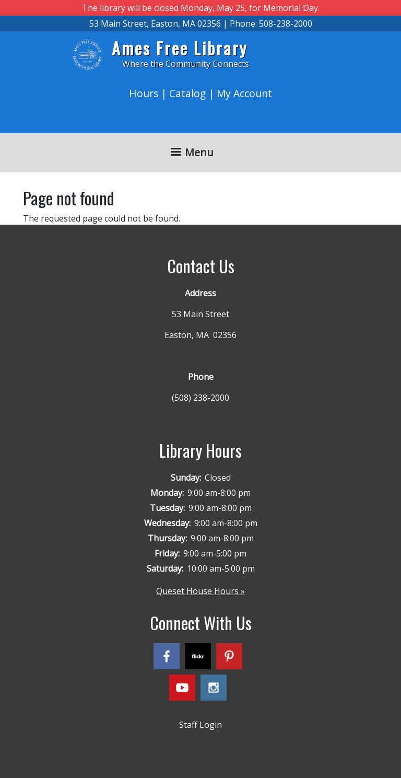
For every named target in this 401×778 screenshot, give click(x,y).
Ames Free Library (179, 48)
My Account (244, 93)
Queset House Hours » (200, 591)
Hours (143, 93)
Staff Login (200, 724)
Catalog (187, 93)
